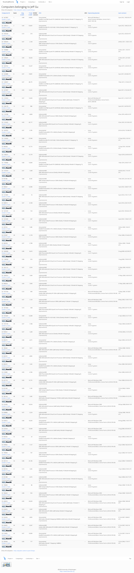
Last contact (122, 13)
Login (128, 2)
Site (50, 2)
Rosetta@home (8, 2)
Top (130, 558)
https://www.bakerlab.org (67, 571)
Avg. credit (22, 14)
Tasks (8, 19)
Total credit (30, 14)
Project (22, 2)
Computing (31, 2)
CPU (40, 13)
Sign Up (122, 2)
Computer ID (6, 13)
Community (42, 2)
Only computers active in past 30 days (24, 10)
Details (4, 19)
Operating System (93, 13)
